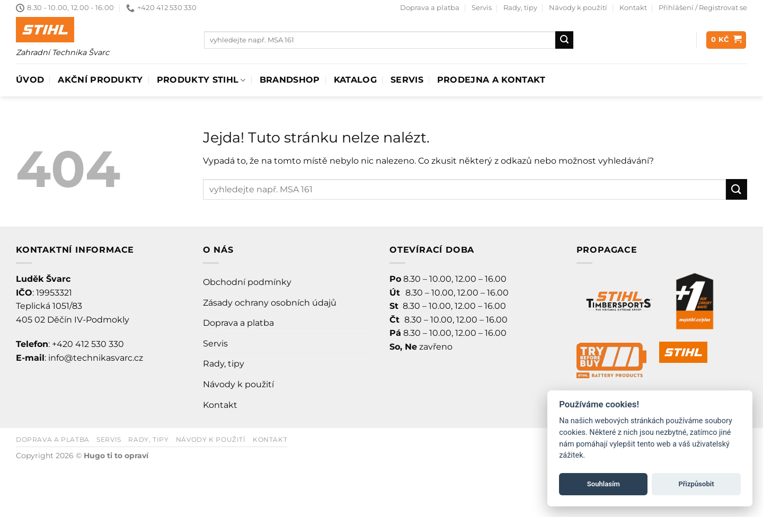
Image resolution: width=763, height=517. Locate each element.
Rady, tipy (520, 8)
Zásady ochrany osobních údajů (269, 303)
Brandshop (290, 80)
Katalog (355, 80)
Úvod (30, 80)
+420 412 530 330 (88, 344)
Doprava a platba (429, 8)
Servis (482, 8)
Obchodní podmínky (247, 282)
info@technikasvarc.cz (95, 358)
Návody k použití (578, 8)
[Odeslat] (564, 40)
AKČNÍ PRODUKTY (100, 80)
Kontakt (633, 8)
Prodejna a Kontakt (491, 80)
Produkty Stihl (201, 80)
